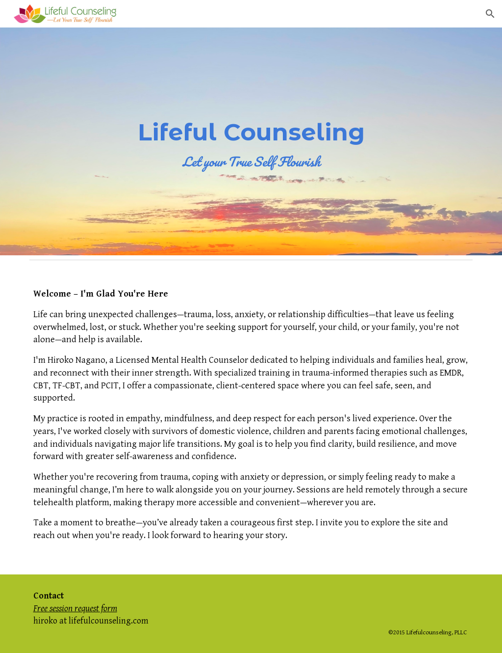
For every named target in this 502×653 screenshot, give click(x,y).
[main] (251, 141)
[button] (490, 14)
